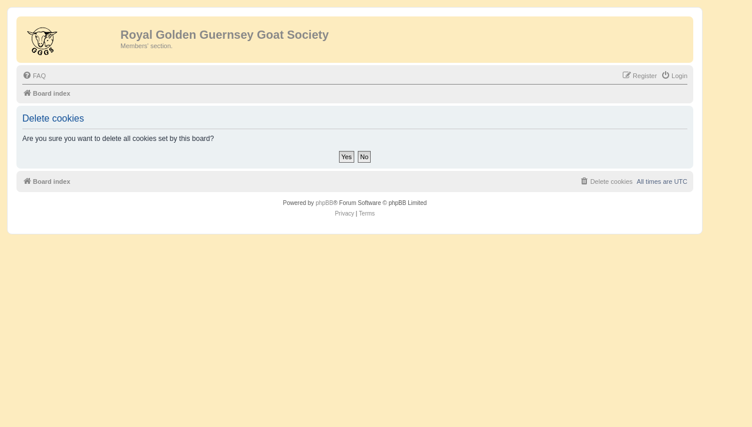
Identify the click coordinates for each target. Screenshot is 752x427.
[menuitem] (34, 76)
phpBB (324, 203)
